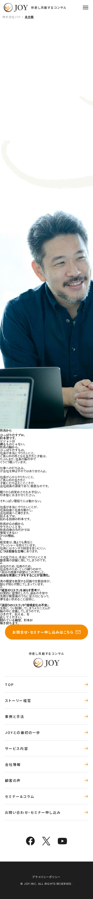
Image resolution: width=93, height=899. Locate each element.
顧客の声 (13, 780)
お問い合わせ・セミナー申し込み (33, 812)
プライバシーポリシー (46, 877)
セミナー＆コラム (19, 796)
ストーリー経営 (18, 700)
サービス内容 (16, 748)
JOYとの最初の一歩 (22, 732)
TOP (9, 684)
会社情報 (13, 764)
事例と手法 (15, 716)
